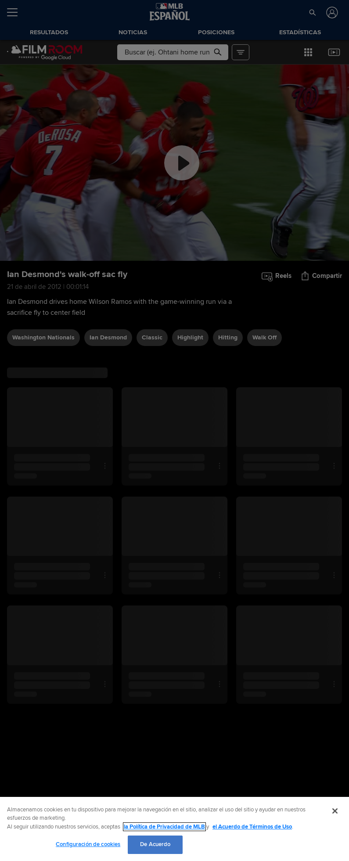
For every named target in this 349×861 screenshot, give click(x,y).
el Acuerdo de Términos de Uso (252, 826)
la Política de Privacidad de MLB (164, 826)
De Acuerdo (155, 844)
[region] (174, 829)
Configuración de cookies (88, 844)
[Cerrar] (335, 811)
